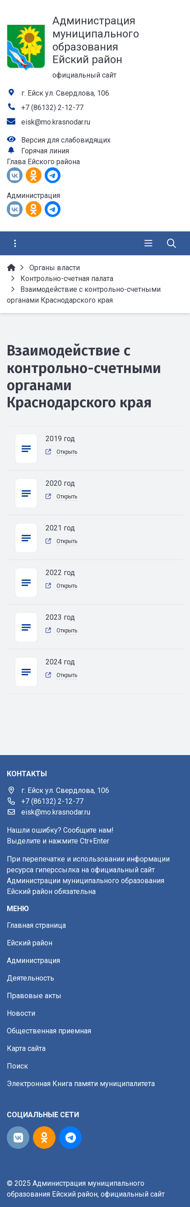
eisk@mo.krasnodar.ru (55, 122)
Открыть (66, 452)
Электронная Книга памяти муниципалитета (81, 1083)
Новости (21, 1013)
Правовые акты (34, 995)
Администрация (33, 960)
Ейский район (29, 943)
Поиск (17, 1066)
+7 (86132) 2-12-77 (52, 107)
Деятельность (30, 978)
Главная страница (36, 925)
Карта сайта (26, 1048)
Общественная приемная (49, 1031)
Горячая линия (45, 151)
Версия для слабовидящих (66, 140)
